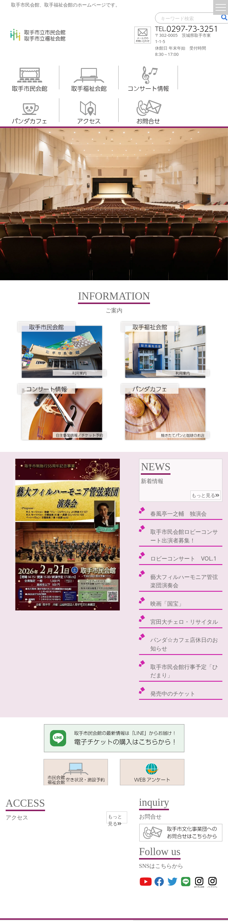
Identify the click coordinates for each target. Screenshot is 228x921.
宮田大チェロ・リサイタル (184, 622)
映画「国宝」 (167, 603)
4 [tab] (80, 604)
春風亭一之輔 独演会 (178, 513)
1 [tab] (53, 604)
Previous (16, 534)
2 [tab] (62, 604)
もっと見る (205, 495)
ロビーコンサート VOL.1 (183, 558)
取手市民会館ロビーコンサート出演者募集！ (184, 536)
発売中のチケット (172, 693)
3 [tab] (71, 604)
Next (117, 534)
